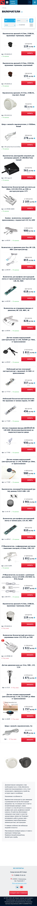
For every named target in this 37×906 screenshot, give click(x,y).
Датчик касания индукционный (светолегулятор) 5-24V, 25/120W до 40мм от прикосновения (18, 696)
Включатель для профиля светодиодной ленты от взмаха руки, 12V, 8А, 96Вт (18, 519)
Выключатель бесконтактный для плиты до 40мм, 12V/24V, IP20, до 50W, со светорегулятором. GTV (18, 189)
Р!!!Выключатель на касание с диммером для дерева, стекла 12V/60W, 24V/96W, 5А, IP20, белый (18, 577)
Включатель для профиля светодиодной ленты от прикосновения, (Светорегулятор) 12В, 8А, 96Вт (18, 279)
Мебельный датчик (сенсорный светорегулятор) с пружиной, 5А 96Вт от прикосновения (18, 371)
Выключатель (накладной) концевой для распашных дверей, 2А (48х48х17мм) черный (18, 158)
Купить (30, 53)
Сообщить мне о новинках (18, 893)
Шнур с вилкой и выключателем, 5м (18, 726)
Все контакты (18, 868)
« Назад (4, 8)
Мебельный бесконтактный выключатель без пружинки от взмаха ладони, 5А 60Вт (18, 400)
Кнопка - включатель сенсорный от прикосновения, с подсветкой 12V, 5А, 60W (18, 219)
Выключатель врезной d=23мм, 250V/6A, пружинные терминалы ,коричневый (18, 64)
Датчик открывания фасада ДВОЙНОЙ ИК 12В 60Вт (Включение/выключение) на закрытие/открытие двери (18, 430)
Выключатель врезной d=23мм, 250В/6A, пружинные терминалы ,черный (18, 34)
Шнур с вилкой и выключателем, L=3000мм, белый (18, 125)
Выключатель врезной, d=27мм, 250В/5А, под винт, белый (18, 94)
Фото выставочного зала (19, 883)
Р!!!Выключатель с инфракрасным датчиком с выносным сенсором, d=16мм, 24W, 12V (18, 547)
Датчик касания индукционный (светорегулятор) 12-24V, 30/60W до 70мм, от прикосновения (18, 340)
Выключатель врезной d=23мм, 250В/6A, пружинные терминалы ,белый (18, 605)
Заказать (29, 624)
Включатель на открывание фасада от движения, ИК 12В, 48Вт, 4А (18, 309)
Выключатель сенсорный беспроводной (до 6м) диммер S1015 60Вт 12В (18, 490)
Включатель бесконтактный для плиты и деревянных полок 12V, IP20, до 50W (18, 636)
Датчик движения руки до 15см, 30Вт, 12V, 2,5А (18, 666)
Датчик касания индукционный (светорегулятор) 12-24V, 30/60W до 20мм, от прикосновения (18, 461)
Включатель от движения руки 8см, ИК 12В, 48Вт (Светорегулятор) (18, 248)
